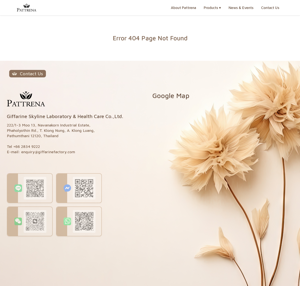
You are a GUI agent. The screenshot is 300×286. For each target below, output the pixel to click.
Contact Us (270, 8)
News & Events (241, 8)
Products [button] (212, 8)
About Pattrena (183, 8)
